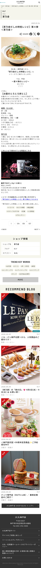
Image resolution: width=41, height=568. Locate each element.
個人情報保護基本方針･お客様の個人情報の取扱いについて (18, 552)
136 (26, 223)
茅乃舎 (7, 6)
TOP (2, 6)
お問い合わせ (7, 558)
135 (21, 223)
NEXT (37, 229)
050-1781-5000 (22, 526)
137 (32, 223)
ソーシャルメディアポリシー (13, 540)
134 (16, 223)
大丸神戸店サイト (9, 531)
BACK (3, 229)
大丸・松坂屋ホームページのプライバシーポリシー (19, 545)
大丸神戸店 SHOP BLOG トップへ (22, 506)
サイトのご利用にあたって (12, 535)
